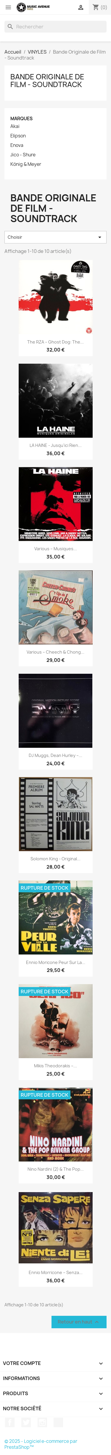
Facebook (10, 1422)
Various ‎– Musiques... (55, 548)
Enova (16, 145)
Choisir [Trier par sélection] (55, 237)
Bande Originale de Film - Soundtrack (47, 80)
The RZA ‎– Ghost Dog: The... (55, 342)
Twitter (26, 1422)
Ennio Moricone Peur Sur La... (55, 962)
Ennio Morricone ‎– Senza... (56, 1272)
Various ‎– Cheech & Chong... (55, 652)
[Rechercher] (55, 27)
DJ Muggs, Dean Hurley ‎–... (55, 755)
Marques (21, 118)
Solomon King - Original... (55, 859)
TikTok (58, 1422)
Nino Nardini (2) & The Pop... (56, 1169)
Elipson (18, 136)
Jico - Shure (23, 155)
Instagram (42, 1422)
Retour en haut (79, 1322)
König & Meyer (25, 164)
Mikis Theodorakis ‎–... (55, 1066)
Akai (15, 126)
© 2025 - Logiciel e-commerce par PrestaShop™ (40, 1444)
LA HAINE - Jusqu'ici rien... (56, 445)
